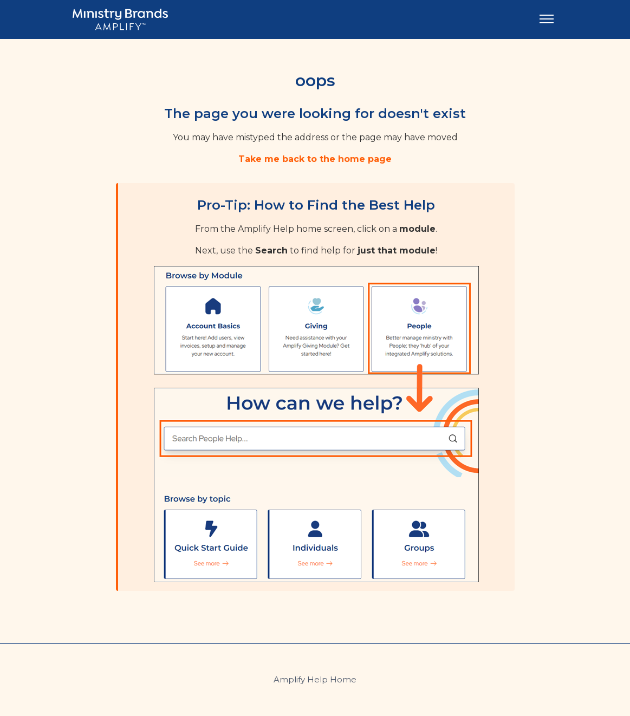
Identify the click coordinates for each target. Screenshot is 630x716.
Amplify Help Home (315, 679)
